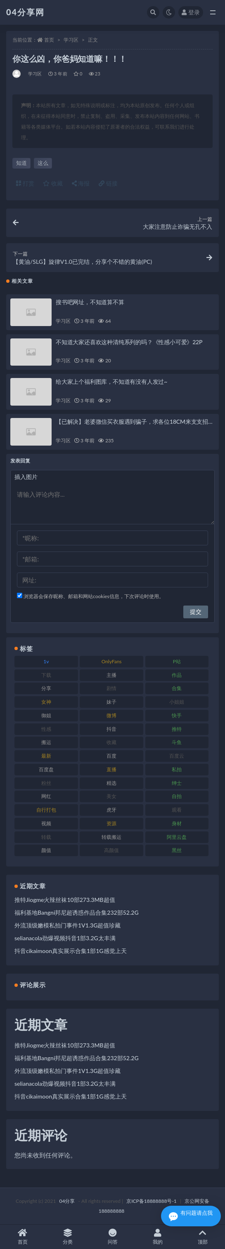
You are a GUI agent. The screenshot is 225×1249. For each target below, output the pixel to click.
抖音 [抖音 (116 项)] (111, 729)
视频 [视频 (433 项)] (46, 823)
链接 (108, 183)
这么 (43, 163)
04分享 (67, 1201)
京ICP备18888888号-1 (151, 1201)
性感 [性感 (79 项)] (46, 729)
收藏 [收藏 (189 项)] (111, 742)
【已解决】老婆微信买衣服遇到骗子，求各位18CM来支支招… (134, 421)
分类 (67, 1237)
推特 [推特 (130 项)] (177, 729)
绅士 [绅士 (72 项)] (177, 783)
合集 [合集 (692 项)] (177, 688)
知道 (21, 163)
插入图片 (26, 476)
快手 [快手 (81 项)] (177, 715)
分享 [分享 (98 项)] (46, 688)
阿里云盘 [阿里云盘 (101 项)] (177, 837)
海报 (81, 183)
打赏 (25, 183)
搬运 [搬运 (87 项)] (46, 742)
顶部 (202, 1237)
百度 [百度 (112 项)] (111, 756)
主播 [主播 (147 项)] (111, 675)
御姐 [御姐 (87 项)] (46, 715)
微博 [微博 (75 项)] (111, 715)
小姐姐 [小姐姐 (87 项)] (176, 702)
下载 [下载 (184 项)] (46, 675)
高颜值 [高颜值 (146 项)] (111, 850)
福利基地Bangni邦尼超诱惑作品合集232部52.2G (76, 912)
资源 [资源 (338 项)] (111, 823)
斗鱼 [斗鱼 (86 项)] (177, 742)
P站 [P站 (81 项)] (177, 661)
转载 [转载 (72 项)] (46, 837)
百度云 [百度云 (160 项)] (176, 756)
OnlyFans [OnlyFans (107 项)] (112, 661)
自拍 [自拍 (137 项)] (177, 796)
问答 (112, 1237)
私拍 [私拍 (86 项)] (177, 769)
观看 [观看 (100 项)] (177, 810)
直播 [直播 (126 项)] (111, 769)
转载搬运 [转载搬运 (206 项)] (111, 837)
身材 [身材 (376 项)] (177, 823)
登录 (191, 12)
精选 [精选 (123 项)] (111, 783)
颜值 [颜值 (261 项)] (46, 850)
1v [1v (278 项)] (46, 661)
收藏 (53, 183)
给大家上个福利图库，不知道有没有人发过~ (111, 381)
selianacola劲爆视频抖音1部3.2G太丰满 (65, 937)
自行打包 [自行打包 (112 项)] (46, 810)
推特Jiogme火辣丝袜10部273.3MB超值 (64, 899)
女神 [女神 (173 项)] (46, 702)
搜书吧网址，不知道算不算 (90, 301)
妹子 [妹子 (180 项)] (111, 702)
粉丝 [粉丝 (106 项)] (46, 783)
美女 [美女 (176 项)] (111, 796)
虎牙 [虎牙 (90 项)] (111, 810)
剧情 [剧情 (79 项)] (111, 688)
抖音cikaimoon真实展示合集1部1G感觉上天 (70, 950)
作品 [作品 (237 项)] (177, 675)
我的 (157, 1237)
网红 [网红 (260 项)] (46, 796)
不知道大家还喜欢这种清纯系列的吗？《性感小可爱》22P (129, 341)
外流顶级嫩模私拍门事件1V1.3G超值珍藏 (67, 925)
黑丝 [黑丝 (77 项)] (177, 850)
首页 (49, 40)
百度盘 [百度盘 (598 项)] (46, 769)
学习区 (71, 40)
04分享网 (25, 12)
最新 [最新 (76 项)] (46, 756)
